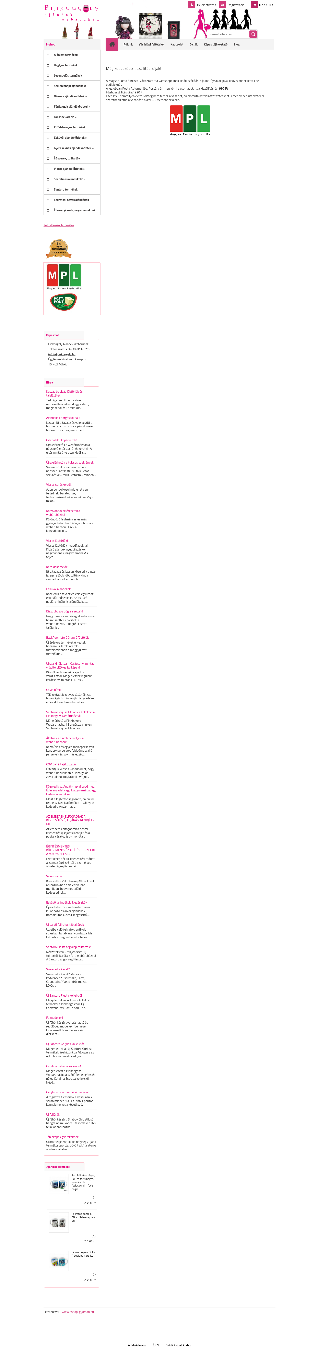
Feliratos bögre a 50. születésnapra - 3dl (83, 1217)
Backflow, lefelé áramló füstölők (67, 637)
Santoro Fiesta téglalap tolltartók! (68, 946)
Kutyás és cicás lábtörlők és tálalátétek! (64, 393)
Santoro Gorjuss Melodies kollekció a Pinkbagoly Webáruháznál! (70, 714)
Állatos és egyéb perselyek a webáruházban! (65, 740)
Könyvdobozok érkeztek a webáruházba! (63, 512)
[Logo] (71, 12)
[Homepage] (114, 44)
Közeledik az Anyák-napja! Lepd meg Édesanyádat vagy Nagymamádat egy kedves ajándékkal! (71, 790)
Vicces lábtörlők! (57, 540)
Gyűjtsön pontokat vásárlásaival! (67, 1092)
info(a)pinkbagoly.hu (61, 354)
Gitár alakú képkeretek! (61, 440)
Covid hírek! (53, 689)
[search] (253, 34)
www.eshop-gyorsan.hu (78, 1311)
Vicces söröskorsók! (59, 484)
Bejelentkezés (206, 4)
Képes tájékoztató (215, 44)
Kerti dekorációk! (57, 566)
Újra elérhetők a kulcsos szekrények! (70, 462)
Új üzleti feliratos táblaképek (65, 924)
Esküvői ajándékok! (58, 588)
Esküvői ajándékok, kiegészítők (66, 902)
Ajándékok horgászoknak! (63, 417)
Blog (236, 44)
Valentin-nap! (55, 876)
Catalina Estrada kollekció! (63, 1066)
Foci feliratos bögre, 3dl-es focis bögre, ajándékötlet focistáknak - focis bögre (83, 1182)
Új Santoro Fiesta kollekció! (64, 995)
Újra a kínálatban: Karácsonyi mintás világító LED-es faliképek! (70, 665)
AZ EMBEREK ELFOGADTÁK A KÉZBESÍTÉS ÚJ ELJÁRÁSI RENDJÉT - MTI (70, 820)
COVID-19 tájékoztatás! (62, 764)
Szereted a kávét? (58, 969)
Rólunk (128, 44)
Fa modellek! (54, 1017)
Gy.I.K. (193, 44)
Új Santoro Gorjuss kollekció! (65, 1043)
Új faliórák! (53, 1114)
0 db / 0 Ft (266, 4)
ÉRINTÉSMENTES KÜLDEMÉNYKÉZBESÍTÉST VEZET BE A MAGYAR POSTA (71, 850)
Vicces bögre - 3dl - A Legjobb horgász (83, 1254)
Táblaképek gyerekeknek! (62, 1136)
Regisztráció (235, 4)
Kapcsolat (177, 44)
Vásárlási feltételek (151, 44)
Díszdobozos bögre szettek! (64, 611)
